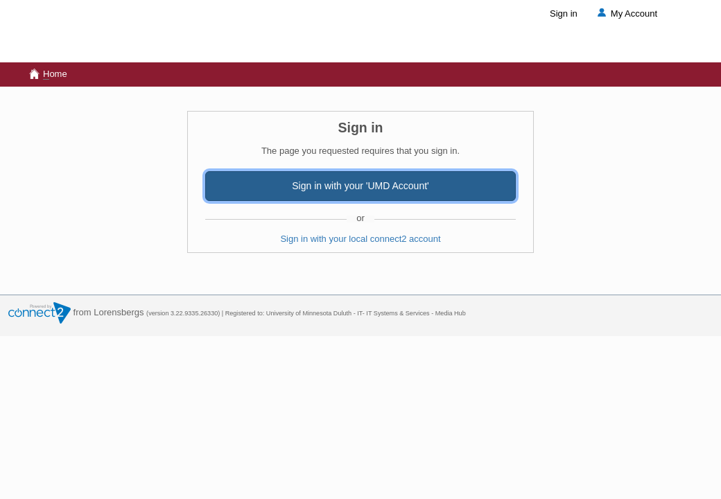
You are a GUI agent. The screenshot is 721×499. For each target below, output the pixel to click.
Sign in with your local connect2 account (360, 239)
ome (47, 74)
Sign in (563, 13)
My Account (626, 13)
